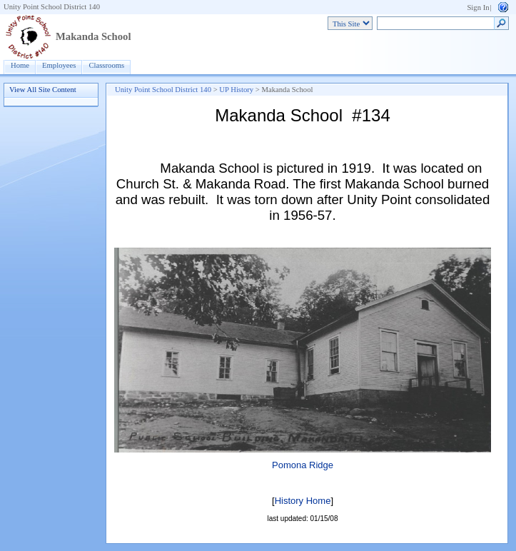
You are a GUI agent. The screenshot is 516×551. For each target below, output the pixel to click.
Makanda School (93, 36)
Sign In (478, 7)
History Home (303, 500)
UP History (236, 89)
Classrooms (106, 65)
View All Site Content (42, 89)
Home (20, 65)
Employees (59, 65)
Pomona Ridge (302, 465)
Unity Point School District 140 (52, 7)
